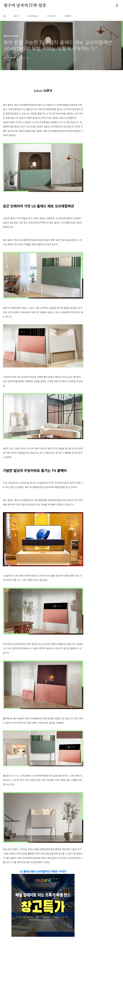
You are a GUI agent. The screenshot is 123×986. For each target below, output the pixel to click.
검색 (110, 6)
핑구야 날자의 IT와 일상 (24, 6)
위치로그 (51, 16)
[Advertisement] (43, 514)
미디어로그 (32, 16)
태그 (16, 16)
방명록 (67, 16)
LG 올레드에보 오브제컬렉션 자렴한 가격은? (43, 912)
